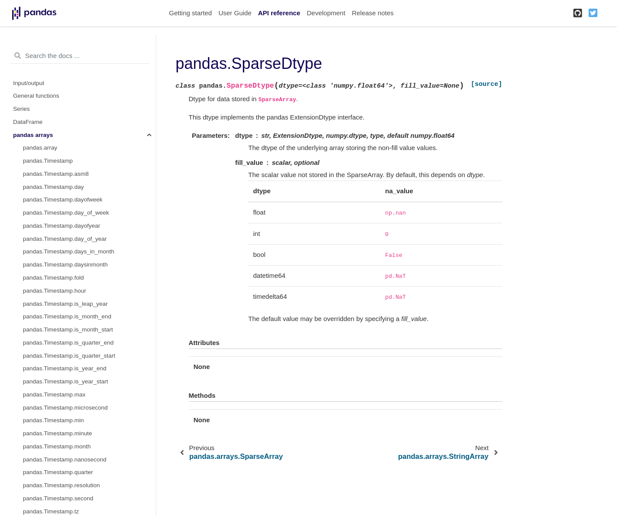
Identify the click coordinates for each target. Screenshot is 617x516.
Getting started (190, 13)
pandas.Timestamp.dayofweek (63, 199)
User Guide (235, 13)
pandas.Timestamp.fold (53, 277)
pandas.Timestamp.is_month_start (68, 329)
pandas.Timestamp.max (54, 394)
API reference (279, 13)
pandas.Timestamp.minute (57, 433)
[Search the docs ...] (79, 56)
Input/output (28, 83)
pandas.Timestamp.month (57, 446)
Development (326, 13)
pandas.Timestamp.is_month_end (67, 316)
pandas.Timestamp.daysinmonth (65, 264)
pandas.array (40, 147)
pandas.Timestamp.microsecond (65, 407)
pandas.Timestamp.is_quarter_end (68, 342)
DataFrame (28, 122)
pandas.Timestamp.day (53, 187)
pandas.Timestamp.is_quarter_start (69, 355)
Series (21, 109)
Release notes (373, 13)
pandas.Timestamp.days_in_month (69, 251)
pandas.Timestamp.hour (54, 290)
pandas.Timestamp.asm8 (56, 174)
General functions (36, 95)
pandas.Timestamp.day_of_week (66, 212)
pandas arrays (33, 135)
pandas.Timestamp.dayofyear (61, 225)
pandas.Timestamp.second (58, 498)
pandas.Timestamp (48, 160)
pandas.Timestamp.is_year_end (65, 368)
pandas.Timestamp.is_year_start (65, 381)
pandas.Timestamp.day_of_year (65, 239)
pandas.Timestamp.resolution (61, 485)
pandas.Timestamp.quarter (58, 472)
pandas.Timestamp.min (53, 420)
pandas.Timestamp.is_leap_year (65, 304)
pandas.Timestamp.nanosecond (65, 459)
